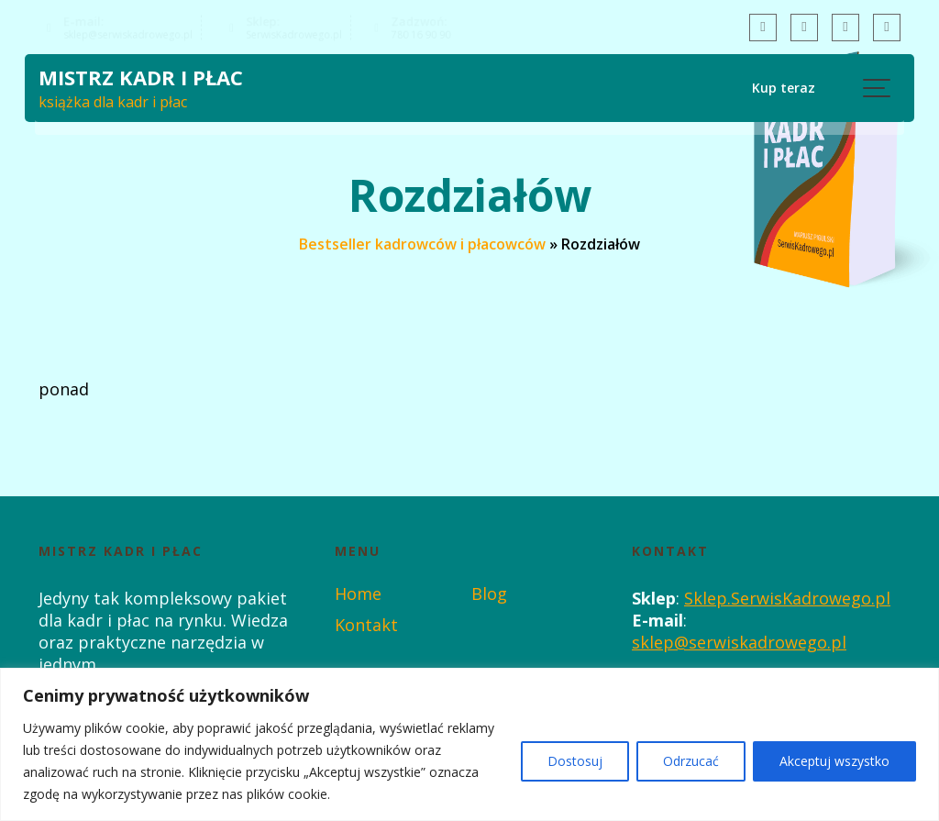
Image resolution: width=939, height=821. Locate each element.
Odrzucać (691, 761)
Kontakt (366, 625)
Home (358, 593)
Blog (489, 593)
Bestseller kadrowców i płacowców (422, 244)
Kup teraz (780, 87)
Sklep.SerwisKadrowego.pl (787, 598)
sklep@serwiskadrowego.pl (739, 642)
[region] (469, 744)
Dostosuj (574, 761)
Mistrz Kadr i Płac (141, 79)
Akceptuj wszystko (834, 761)
